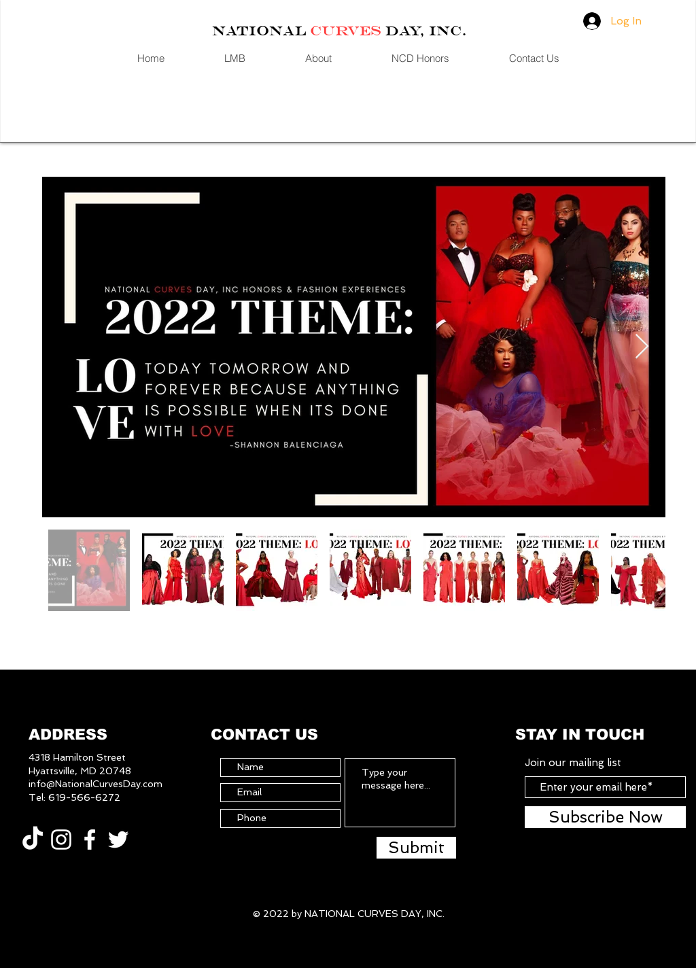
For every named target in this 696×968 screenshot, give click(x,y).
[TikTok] (32, 839)
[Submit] (416, 848)
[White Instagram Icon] (61, 839)
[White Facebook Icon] (89, 839)
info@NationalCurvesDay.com (95, 783)
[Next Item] (642, 347)
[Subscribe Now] (605, 817)
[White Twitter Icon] (118, 839)
